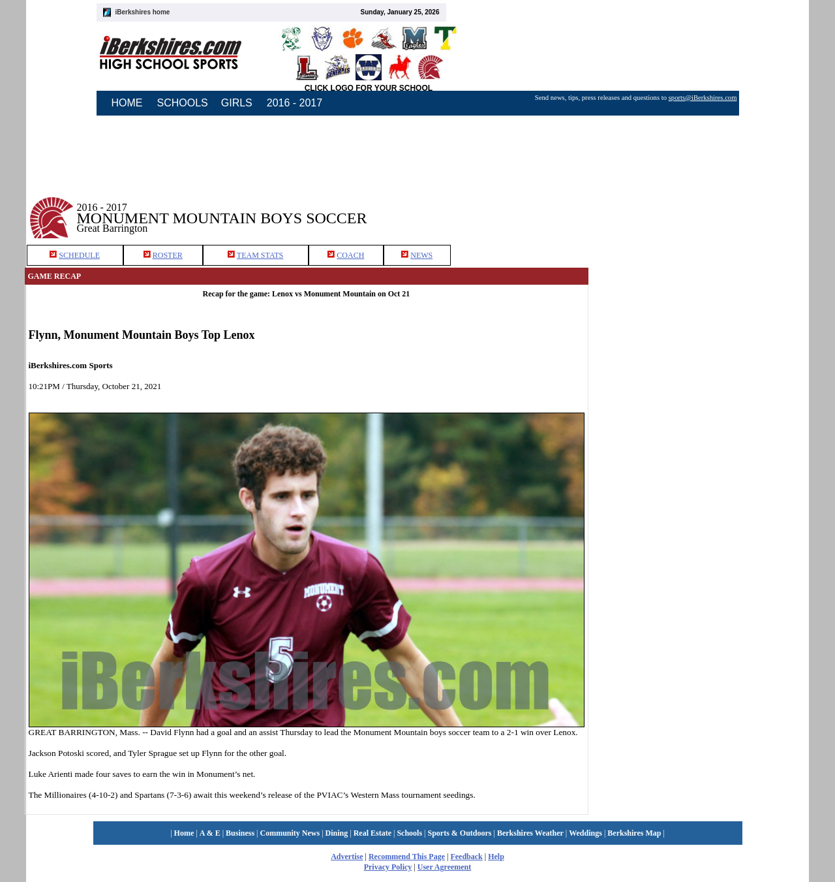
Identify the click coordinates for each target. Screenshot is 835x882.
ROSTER (168, 255)
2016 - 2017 (294, 102)
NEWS (421, 255)
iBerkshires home (142, 12)
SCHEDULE (79, 255)
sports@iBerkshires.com (703, 97)
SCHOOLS (182, 102)
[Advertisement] (699, 208)
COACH (350, 255)
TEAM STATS (260, 255)
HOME (127, 102)
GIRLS (236, 102)
